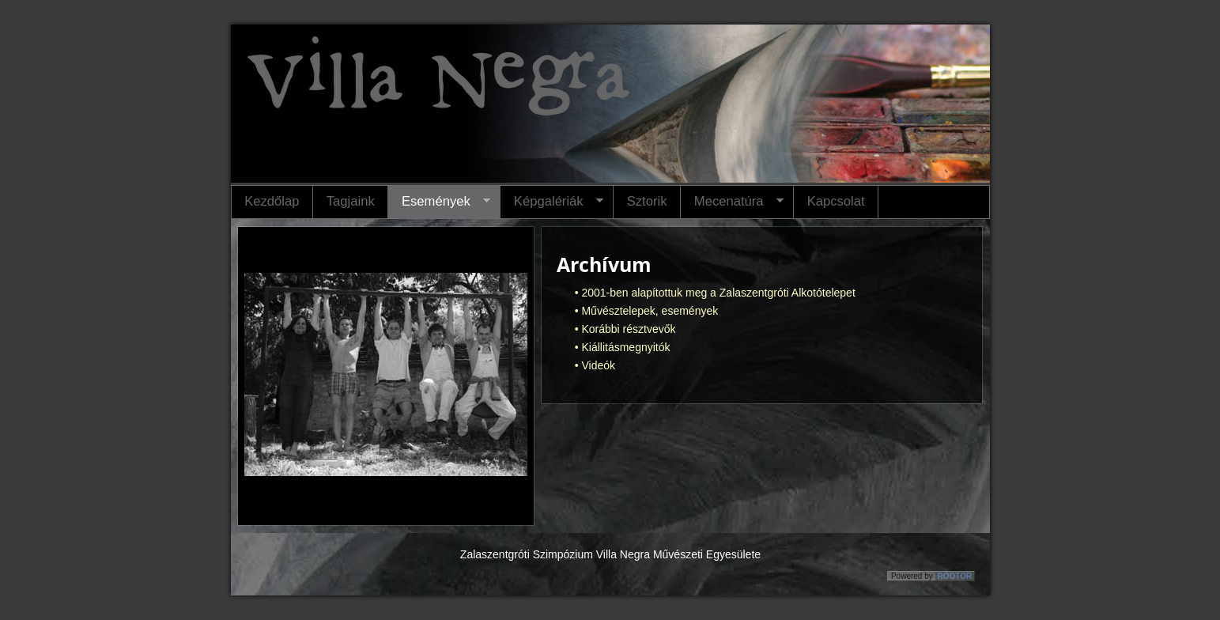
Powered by (932, 576)
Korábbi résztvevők (628, 329)
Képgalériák (551, 202)
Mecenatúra (732, 202)
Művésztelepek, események (649, 310)
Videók (598, 365)
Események (438, 202)
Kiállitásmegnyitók (625, 347)
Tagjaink (351, 201)
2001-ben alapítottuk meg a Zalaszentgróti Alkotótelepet (718, 292)
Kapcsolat (836, 201)
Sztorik (647, 201)
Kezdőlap (271, 201)
